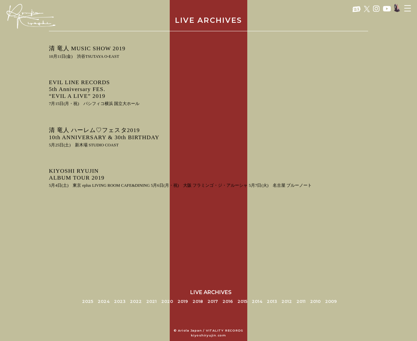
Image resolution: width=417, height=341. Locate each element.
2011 (301, 301)
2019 (183, 301)
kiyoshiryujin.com (208, 335)
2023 (119, 301)
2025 (87, 301)
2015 (242, 301)
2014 (257, 301)
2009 (331, 301)
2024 (103, 301)
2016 (228, 301)
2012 (286, 301)
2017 (213, 301)
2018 (198, 301)
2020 (167, 301)
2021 (151, 301)
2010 (315, 301)
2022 (136, 301)
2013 (272, 301)
